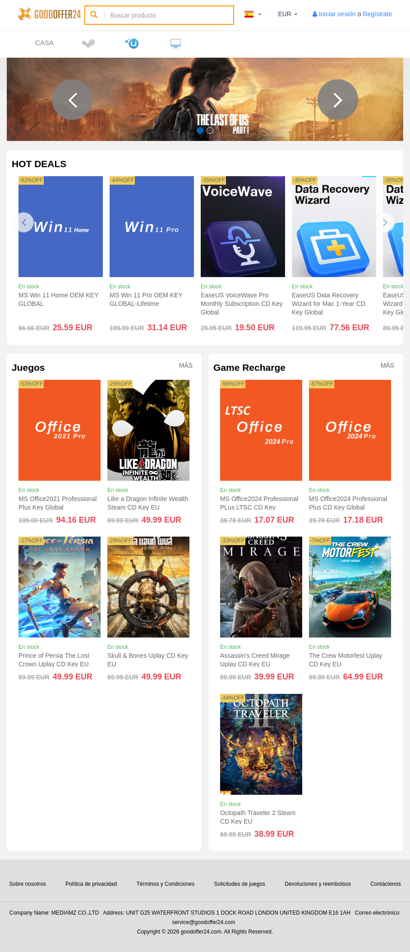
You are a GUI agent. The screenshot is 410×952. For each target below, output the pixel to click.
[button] (72, 99)
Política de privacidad (91, 884)
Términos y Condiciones (165, 884)
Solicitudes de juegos (239, 884)
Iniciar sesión (337, 14)
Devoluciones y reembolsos (318, 884)
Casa (44, 42)
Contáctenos (385, 884)
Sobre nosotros (27, 884)
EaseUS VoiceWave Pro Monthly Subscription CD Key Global (242, 304)
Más (186, 365)
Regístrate (377, 14)
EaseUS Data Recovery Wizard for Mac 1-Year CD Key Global (328, 304)
